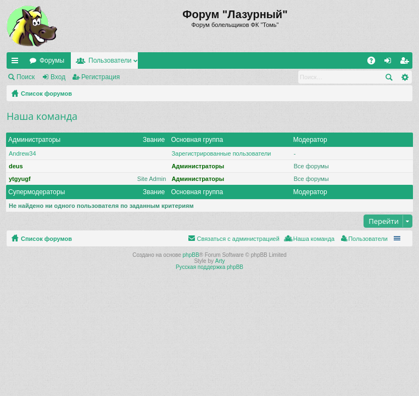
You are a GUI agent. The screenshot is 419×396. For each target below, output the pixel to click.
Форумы (52, 60)
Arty (220, 261)
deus (16, 166)
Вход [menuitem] (390, 63)
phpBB (191, 255)
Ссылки (17, 63)
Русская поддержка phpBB (209, 267)
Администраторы (34, 140)
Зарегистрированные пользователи (221, 153)
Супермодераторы (36, 192)
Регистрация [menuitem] (406, 63)
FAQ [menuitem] (374, 63)
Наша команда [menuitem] (313, 238)
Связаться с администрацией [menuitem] (238, 238)
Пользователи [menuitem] (368, 238)
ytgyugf (20, 178)
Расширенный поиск (404, 77)
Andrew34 (22, 153)
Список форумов (46, 93)
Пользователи (109, 60)
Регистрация (100, 77)
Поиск (25, 77)
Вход (58, 77)
